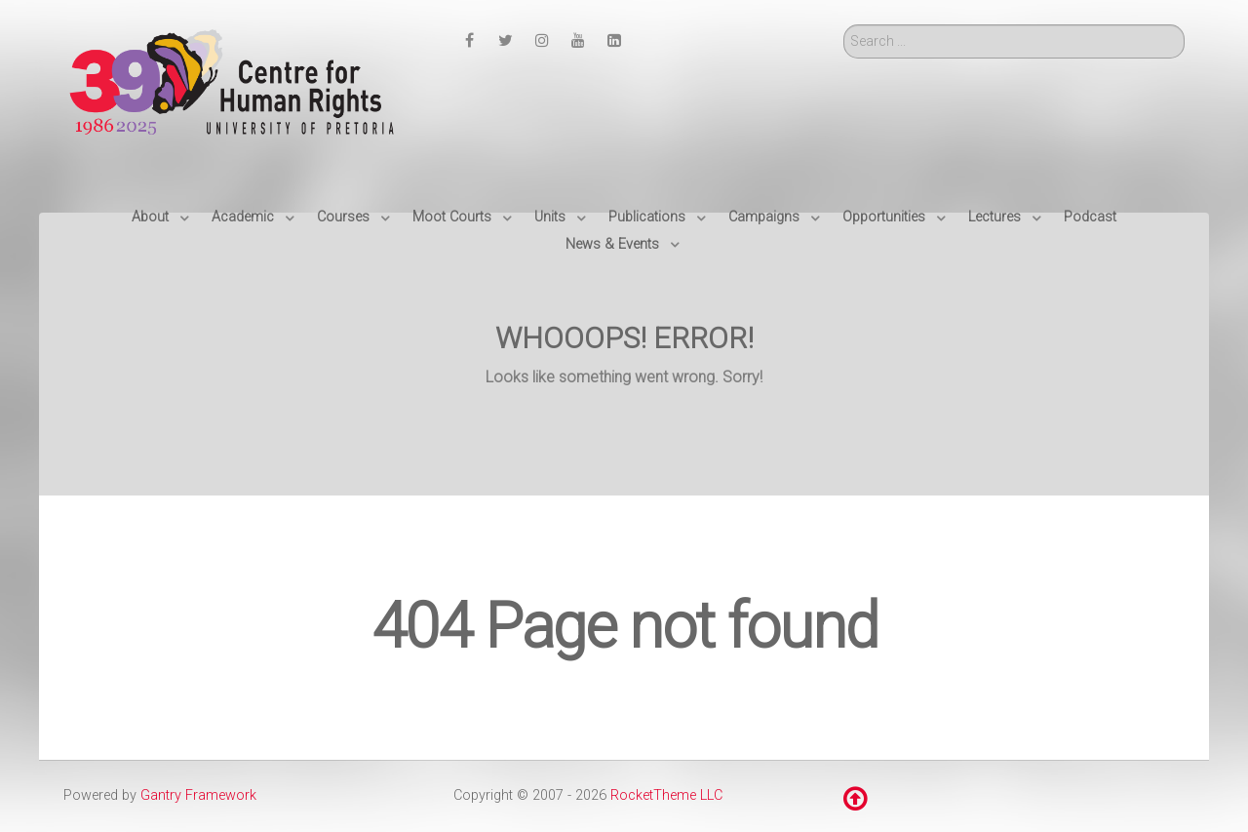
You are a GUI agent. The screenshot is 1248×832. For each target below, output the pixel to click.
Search (843, 24)
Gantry (198, 795)
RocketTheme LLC (666, 795)
